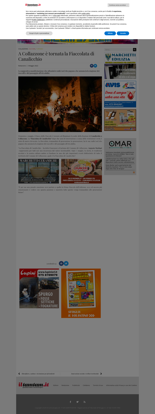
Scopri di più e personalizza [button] (39, 33)
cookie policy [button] (85, 13)
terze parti (56, 15)
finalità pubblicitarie (38, 20)
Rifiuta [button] (110, 33)
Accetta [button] (123, 33)
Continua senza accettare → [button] (118, 5)
